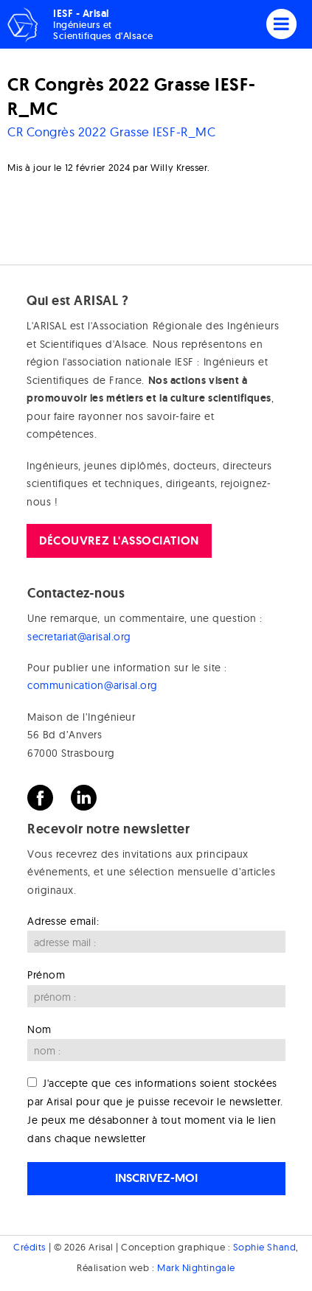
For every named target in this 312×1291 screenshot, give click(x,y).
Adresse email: (63, 921)
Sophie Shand (264, 1247)
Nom (39, 1029)
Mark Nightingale (196, 1267)
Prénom (46, 975)
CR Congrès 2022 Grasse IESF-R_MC (111, 131)
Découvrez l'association (118, 540)
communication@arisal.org (92, 685)
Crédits (29, 1247)
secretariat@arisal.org (79, 636)
